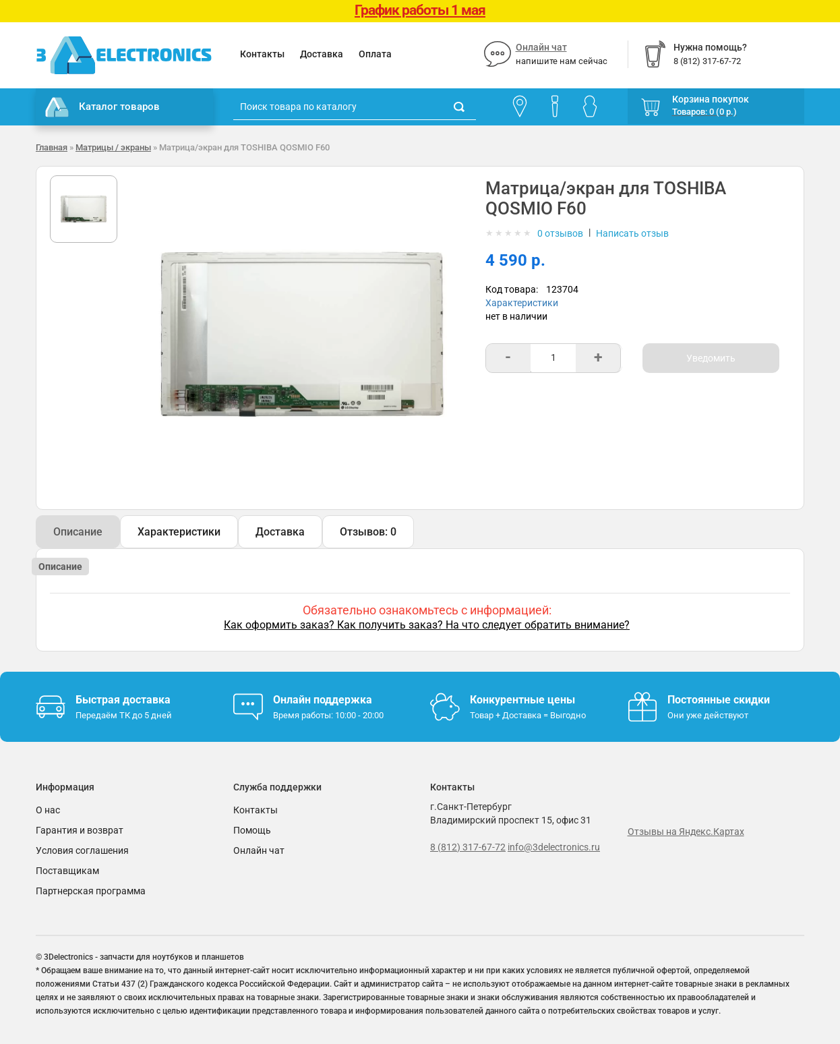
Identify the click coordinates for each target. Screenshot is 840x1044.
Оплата (375, 54)
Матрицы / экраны (113, 147)
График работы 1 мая (420, 10)
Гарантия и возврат (79, 830)
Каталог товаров (102, 107)
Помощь (252, 830)
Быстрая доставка (123, 699)
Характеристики (521, 302)
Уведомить (711, 358)
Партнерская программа (91, 891)
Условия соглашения (82, 850)
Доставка (321, 54)
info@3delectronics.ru (554, 847)
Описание (77, 531)
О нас (48, 810)
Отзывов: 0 (368, 531)
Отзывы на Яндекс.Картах (686, 831)
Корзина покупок (710, 99)
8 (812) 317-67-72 (468, 847)
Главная (51, 147)
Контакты (262, 54)
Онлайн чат (541, 47)
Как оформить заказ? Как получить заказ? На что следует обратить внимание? (427, 624)
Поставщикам (67, 870)
